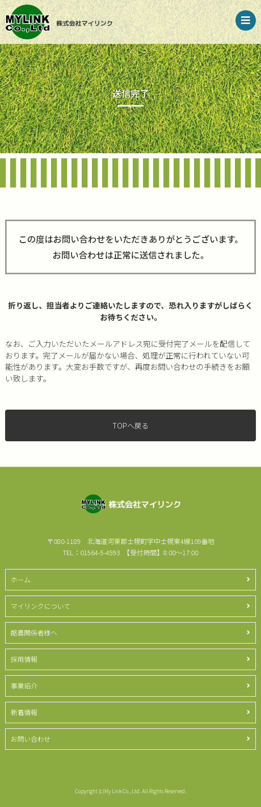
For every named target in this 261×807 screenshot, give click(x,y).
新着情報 (24, 712)
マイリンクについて (40, 606)
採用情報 (24, 659)
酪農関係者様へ (34, 632)
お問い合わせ (31, 739)
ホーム (21, 579)
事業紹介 (24, 686)
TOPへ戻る (130, 425)
